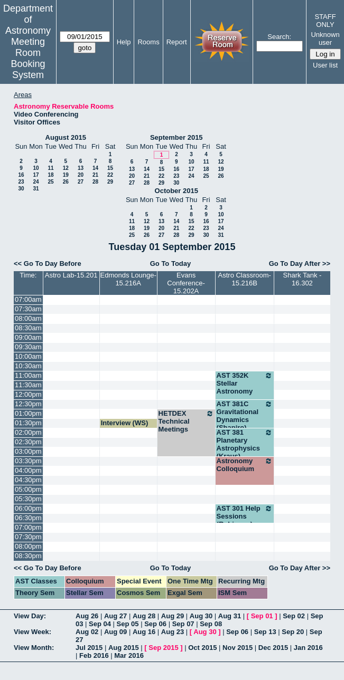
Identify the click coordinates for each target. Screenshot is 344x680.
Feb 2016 (94, 655)
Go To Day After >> (299, 263)
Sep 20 (293, 632)
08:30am (28, 328)
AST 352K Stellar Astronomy (245, 383)
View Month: (34, 648)
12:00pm (28, 394)
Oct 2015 (202, 648)
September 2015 (176, 137)
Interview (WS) (124, 423)
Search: (279, 37)
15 (110, 168)
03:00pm (28, 451)
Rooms (148, 42)
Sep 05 (128, 624)
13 (80, 168)
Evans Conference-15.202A (186, 283)
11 (50, 168)
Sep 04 (100, 624)
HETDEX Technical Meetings (186, 421)
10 (36, 168)
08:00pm (28, 546)
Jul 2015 (89, 648)
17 (36, 175)
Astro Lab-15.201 (71, 275)
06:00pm (28, 508)
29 (110, 182)
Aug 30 (201, 616)
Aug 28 (144, 616)
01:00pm (28, 413)
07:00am (28, 299)
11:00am (28, 375)
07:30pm (28, 537)
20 (80, 175)
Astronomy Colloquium (245, 465)
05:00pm (28, 489)
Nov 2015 (237, 648)
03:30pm (28, 461)
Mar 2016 (129, 655)
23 (21, 182)
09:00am (28, 337)
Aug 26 (87, 616)
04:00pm (28, 470)
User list (325, 65)
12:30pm (28, 404)
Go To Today (170, 263)
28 (95, 182)
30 (21, 188)
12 (66, 168)
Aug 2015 (123, 648)
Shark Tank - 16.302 (302, 279)
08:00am (28, 318)
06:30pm (28, 518)
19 (66, 175)
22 (110, 175)
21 (95, 175)
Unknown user (325, 38)
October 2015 (176, 191)
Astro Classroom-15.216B (244, 279)
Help (124, 42)
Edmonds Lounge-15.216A (128, 279)
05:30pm (28, 499)
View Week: (32, 632)
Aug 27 (115, 616)
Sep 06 (155, 624)
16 (21, 175)
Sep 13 (265, 632)
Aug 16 (144, 632)
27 (80, 182)
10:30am (28, 366)
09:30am (28, 347)
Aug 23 (172, 632)
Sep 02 (294, 616)
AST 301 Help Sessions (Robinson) (245, 516)
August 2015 (65, 137)
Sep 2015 (163, 648)
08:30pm (28, 556)
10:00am (28, 356)
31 (36, 188)
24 (36, 182)
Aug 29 (172, 616)
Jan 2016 (308, 648)
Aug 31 (229, 616)
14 (95, 168)
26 (66, 182)
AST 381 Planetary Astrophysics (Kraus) (245, 444)
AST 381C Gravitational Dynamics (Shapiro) (245, 416)
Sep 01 (262, 616)
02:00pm (28, 432)
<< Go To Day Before (47, 263)
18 (50, 175)
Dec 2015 (273, 648)
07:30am (28, 309)
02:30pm (28, 442)
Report (176, 42)
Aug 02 (87, 632)
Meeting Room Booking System (28, 58)
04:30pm (28, 480)
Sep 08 (211, 624)
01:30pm (28, 423)
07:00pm (28, 527)
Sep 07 (183, 624)
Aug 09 (115, 632)
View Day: (30, 616)
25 (50, 182)
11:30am (28, 385)
